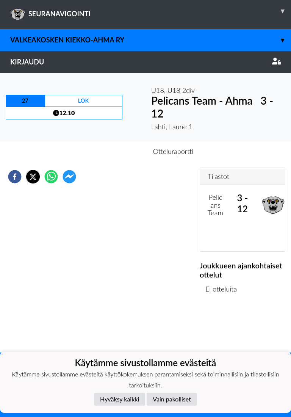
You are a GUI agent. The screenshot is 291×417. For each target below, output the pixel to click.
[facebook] (15, 176)
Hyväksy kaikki (119, 399)
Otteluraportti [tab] (173, 151)
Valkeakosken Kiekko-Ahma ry (150, 40)
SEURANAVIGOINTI (150, 11)
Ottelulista (224, 327)
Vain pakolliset (172, 399)
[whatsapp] (51, 176)
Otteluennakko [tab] (119, 151)
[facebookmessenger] (69, 176)
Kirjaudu (145, 62)
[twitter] (33, 176)
